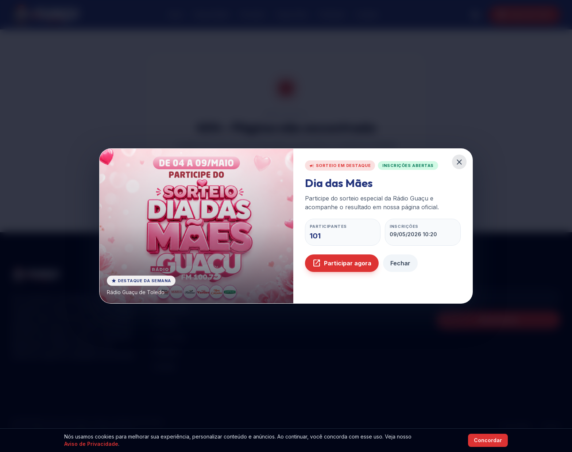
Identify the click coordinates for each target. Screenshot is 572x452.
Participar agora (341, 263)
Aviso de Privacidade (91, 444)
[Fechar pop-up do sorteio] (459, 162)
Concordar (488, 440)
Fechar (400, 263)
